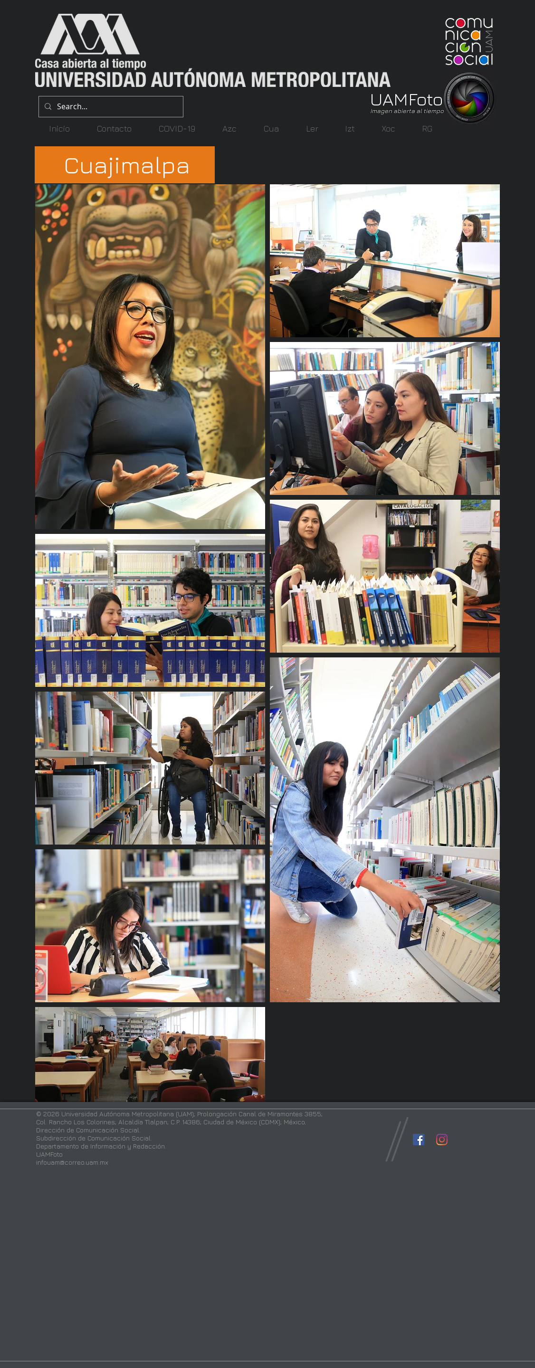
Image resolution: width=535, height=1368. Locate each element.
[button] (229, 128)
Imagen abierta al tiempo (407, 110)
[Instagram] (442, 1139)
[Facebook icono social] (418, 1139)
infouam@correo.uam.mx (72, 1162)
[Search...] (110, 106)
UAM (389, 98)
